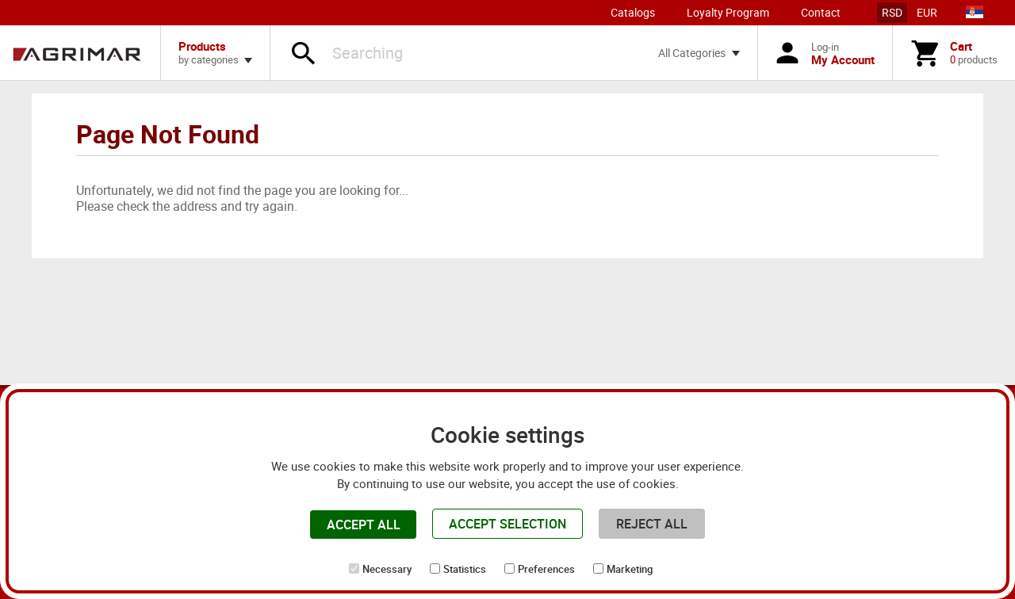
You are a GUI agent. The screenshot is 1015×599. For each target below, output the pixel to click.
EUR (927, 12)
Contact (821, 12)
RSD (892, 12)
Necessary (387, 569)
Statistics (464, 569)
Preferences (546, 569)
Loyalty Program (728, 12)
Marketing (630, 569)
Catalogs (633, 12)
